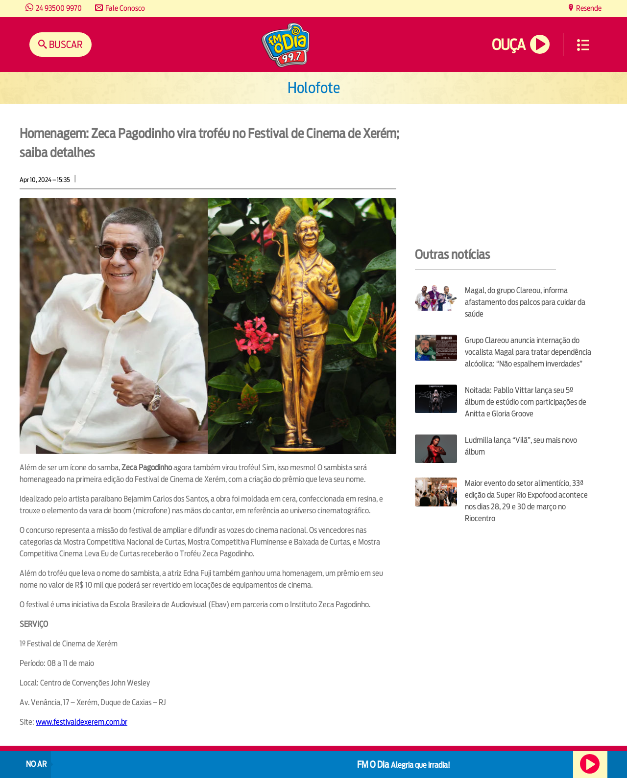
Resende (588, 8)
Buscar (65, 44)
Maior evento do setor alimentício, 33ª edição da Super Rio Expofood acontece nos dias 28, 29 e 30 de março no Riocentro (526, 501)
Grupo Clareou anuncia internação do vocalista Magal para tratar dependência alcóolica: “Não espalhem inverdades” (528, 352)
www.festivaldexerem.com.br (81, 722)
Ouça (508, 44)
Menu (583, 45)
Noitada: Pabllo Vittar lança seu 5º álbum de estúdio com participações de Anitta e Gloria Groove (525, 402)
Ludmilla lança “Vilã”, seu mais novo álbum (521, 446)
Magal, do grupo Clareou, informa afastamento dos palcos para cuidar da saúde (525, 302)
